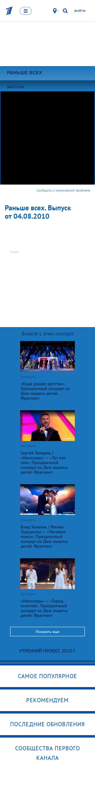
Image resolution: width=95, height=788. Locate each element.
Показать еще (47, 631)
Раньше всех (24, 72)
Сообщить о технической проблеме (63, 190)
